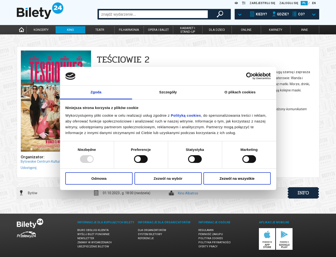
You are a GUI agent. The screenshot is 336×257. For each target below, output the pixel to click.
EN (314, 3)
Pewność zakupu (210, 234)
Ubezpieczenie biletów (93, 246)
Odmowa (98, 178)
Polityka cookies (210, 238)
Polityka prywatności (214, 242)
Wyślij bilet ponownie (93, 234)
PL (304, 3)
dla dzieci (217, 30)
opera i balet (158, 30)
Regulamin (206, 230)
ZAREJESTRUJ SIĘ (262, 3)
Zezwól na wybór (167, 178)
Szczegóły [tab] (168, 92)
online (246, 30)
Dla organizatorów (152, 230)
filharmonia (129, 30)
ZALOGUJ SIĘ (288, 3)
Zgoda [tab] (96, 92)
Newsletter (85, 238)
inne (304, 30)
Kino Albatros (188, 193)
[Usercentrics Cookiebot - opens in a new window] (250, 76)
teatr (99, 30)
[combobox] (153, 14)
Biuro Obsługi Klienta (93, 230)
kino (70, 30)
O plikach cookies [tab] (240, 92)
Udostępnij (29, 168)
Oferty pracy (208, 246)
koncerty (41, 30)
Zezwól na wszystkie (237, 178)
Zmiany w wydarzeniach (94, 242)
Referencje (146, 238)
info (303, 193)
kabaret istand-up (187, 29)
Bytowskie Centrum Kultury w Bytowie (49, 161)
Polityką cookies (186, 115)
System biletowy (150, 234)
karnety (275, 30)
